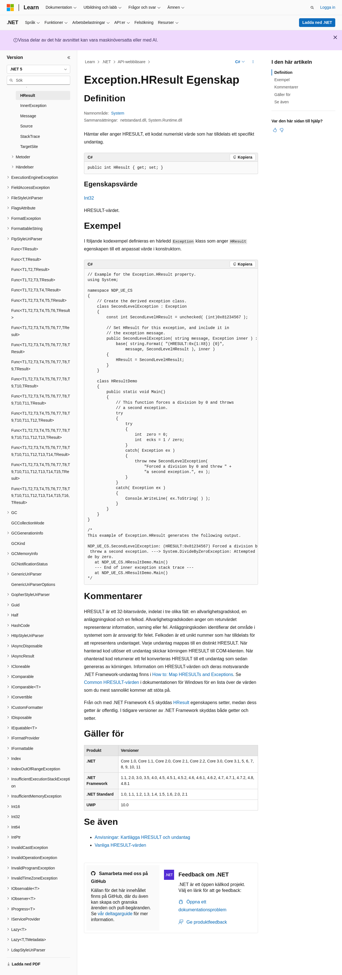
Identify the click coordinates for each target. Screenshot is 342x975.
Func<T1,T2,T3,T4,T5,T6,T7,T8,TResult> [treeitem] (40, 348)
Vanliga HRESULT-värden (120, 845)
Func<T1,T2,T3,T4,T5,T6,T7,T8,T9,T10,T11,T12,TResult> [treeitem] (40, 417)
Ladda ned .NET (317, 22)
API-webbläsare (131, 62)
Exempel (281, 79)
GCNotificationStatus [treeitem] (29, 564)
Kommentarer (286, 87)
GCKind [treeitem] (18, 543)
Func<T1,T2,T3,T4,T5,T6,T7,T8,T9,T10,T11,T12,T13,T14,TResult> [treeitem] (40, 451)
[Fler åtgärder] (253, 62)
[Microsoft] (10, 7)
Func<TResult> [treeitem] (24, 249)
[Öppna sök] (312, 8)
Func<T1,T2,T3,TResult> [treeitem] (33, 280)
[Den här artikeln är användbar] (275, 130)
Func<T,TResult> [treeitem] (26, 259)
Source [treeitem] (26, 126)
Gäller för (282, 94)
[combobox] (38, 69)
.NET (106, 62)
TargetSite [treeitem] (29, 146)
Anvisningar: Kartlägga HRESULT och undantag (142, 837)
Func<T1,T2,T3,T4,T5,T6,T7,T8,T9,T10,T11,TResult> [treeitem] (40, 399)
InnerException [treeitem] (33, 105)
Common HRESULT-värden (111, 682)
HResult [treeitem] (27, 95)
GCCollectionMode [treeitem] (27, 523)
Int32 (89, 198)
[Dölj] (69, 57)
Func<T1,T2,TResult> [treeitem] (30, 269)
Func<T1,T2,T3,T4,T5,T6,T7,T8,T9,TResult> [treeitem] (40, 365)
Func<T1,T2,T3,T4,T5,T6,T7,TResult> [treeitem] (40, 331)
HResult (181, 702)
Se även (281, 102)
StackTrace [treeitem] (30, 136)
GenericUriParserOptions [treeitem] (33, 584)
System (117, 113)
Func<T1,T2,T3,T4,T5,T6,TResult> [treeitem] (40, 314)
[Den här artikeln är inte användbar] (281, 130)
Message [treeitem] (28, 116)
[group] (171, 427)
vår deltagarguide (115, 913)
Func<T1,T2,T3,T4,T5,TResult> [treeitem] (39, 300)
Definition (283, 72)
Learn (90, 62)
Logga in (327, 7)
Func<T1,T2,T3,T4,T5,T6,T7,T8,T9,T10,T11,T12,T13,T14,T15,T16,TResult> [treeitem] (40, 496)
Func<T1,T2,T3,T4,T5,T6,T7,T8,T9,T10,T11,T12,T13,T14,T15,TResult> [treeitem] (40, 471)
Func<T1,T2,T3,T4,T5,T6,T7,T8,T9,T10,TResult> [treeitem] (40, 382)
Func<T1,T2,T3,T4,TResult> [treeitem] (36, 290)
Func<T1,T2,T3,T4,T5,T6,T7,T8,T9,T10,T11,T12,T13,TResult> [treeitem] (40, 434)
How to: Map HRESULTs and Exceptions (192, 674)
